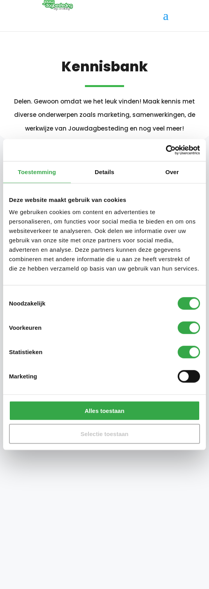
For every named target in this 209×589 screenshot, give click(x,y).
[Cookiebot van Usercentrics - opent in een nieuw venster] (166, 150)
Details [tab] (104, 171)
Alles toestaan (104, 410)
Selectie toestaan (105, 433)
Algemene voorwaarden (47, 571)
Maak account (145, 510)
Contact (23, 538)
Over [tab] (172, 171)
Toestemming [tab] (37, 171)
